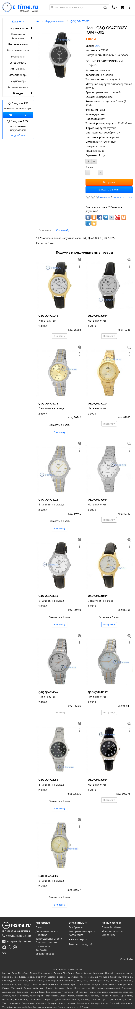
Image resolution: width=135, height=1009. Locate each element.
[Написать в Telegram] (15, 947)
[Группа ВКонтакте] (10, 115)
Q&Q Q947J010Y (98, 403)
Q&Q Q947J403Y (48, 403)
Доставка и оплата (47, 931)
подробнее (18, 135)
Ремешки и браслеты (22, 36)
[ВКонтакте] (4, 952)
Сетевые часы (18, 62)
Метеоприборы (18, 75)
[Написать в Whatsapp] (10, 947)
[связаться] (114, 7)
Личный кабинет (112, 927)
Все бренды (76, 927)
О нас (39, 927)
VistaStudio (126, 959)
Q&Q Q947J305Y (98, 779)
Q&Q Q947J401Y (48, 499)
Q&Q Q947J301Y (48, 596)
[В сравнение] (94, 161)
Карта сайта (76, 935)
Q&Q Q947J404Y (48, 692)
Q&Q (97, 46)
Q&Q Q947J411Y (98, 692)
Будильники (18, 56)
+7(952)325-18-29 (16, 935)
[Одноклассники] (25, 115)
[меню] (129, 7)
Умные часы (18, 69)
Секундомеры (18, 81)
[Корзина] (122, 7)
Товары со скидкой (80, 944)
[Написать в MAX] (5, 947)
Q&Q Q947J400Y (48, 876)
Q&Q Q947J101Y (98, 596)
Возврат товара (45, 953)
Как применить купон (82, 931)
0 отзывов (104, 197)
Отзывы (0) (62, 230)
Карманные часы (18, 87)
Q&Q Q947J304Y (98, 316)
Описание (45, 230)
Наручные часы (20, 28)
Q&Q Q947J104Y (48, 316)
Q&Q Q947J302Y (80, 21)
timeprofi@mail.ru (16, 941)
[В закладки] (88, 161)
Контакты (41, 950)
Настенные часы (18, 44)
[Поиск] (75, 7)
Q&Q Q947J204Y (98, 499)
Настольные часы (18, 50)
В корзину (109, 182)
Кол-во (89, 167)
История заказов (112, 931)
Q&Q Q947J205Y (48, 779)
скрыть (93, 65)
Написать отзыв (122, 197)
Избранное (109, 935)
